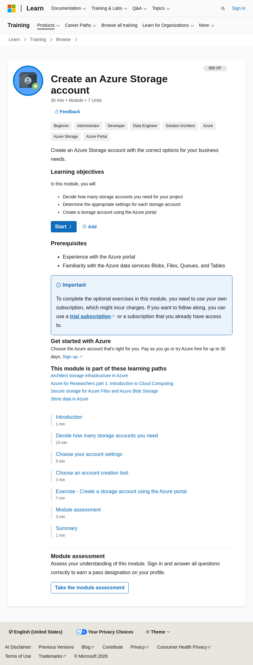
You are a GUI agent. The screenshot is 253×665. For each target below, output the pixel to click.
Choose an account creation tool (92, 472)
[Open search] (223, 8)
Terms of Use (18, 656)
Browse (64, 39)
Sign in (238, 8)
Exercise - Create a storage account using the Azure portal (121, 491)
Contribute (113, 647)
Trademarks (50, 656)
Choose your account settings (89, 454)
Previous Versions (56, 647)
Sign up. (70, 356)
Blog (86, 647)
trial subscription (90, 316)
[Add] (89, 227)
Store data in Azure (69, 398)
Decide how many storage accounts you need (107, 435)
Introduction (69, 417)
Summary (66, 528)
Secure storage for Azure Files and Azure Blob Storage (104, 391)
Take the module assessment (90, 587)
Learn (15, 39)
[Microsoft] (12, 8)
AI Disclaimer (18, 647)
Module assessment (78, 509)
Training (38, 39)
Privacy (138, 647)
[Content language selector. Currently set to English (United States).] (35, 632)
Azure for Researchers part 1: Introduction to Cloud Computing (112, 383)
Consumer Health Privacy (182, 647)
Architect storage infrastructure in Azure (89, 375)
